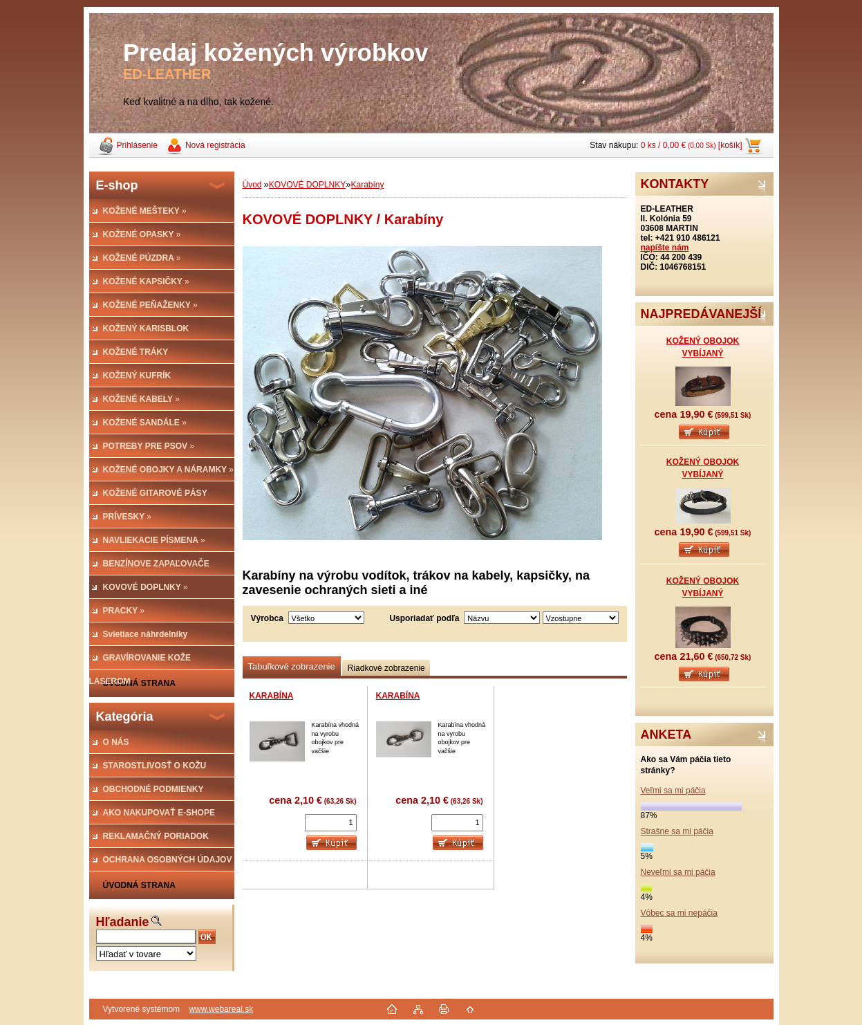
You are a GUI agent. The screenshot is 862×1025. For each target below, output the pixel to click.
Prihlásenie (137, 145)
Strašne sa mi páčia (677, 831)
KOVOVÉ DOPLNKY (307, 185)
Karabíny (367, 185)
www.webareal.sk (221, 1009)
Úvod (252, 185)
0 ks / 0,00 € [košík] (691, 145)
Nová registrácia (215, 145)
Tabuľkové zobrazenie (291, 666)
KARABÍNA (272, 696)
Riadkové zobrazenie (386, 668)
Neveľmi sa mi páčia (678, 872)
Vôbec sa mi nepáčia (679, 913)
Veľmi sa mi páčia (673, 790)
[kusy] (331, 822)
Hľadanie (122, 922)
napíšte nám (665, 247)
